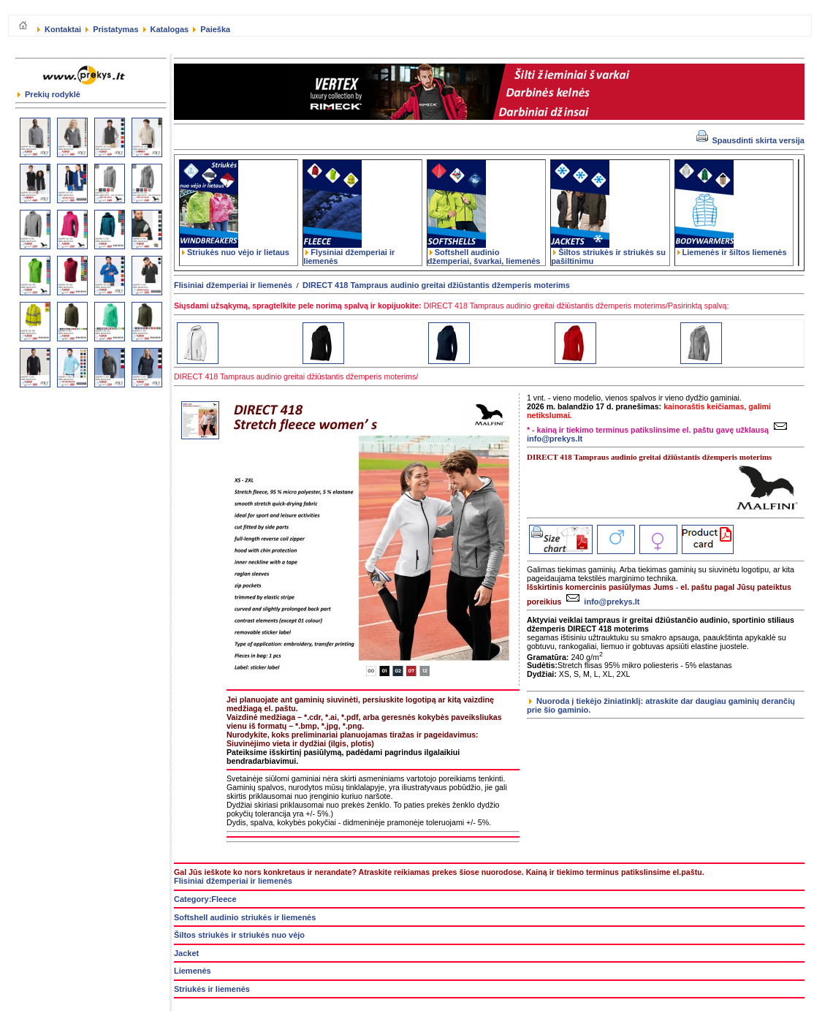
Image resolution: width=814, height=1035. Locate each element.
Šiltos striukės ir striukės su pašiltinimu (608, 252)
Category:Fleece (205, 899)
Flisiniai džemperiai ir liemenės (233, 285)
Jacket (186, 953)
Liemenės (192, 970)
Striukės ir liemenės (212, 989)
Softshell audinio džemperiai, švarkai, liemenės (484, 252)
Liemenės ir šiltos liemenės (731, 248)
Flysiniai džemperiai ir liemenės (349, 252)
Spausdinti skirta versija (750, 140)
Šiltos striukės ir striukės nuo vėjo (239, 934)
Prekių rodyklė (49, 94)
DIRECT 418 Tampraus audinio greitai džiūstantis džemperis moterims (436, 285)
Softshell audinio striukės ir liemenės (245, 917)
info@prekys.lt (601, 601)
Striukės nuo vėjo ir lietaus (234, 248)
